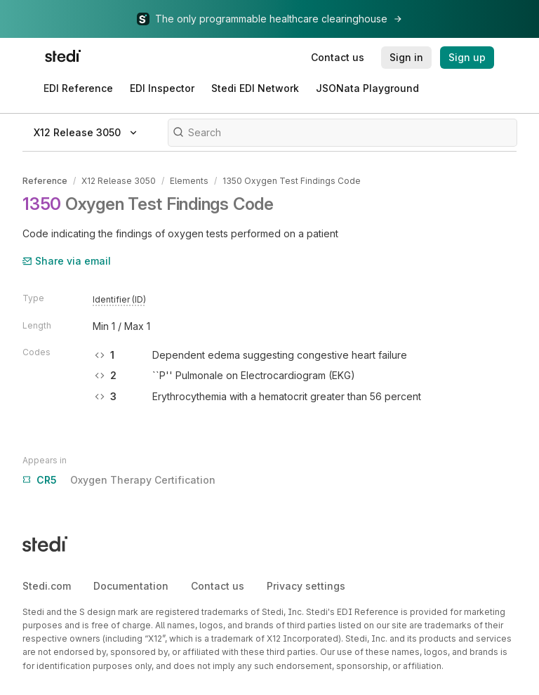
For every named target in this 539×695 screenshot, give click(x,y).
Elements (189, 181)
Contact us (217, 586)
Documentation (130, 586)
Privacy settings (306, 586)
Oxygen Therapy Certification (118, 480)
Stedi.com (46, 586)
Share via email (66, 261)
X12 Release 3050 (118, 181)
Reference (44, 181)
